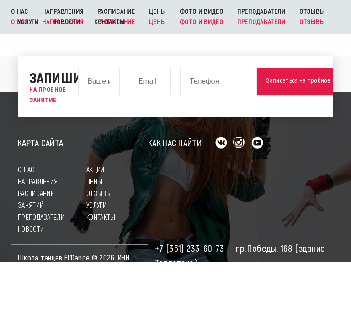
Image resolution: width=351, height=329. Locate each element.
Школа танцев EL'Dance (54, 258)
